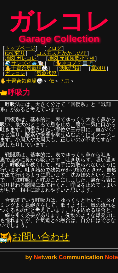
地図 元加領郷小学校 (71, 61)
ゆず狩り (15, 56)
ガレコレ (15, 76)
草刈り (98, 71)
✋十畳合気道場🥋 (26, 71)
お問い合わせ (35, 240)
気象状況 (47, 76)
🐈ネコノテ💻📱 (74, 66)
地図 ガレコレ (21, 61)
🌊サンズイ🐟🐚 (24, 66)
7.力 (65, 84)
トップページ (20, 51)
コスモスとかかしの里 (62, 56)
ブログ (54, 51)
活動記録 (69, 71)
